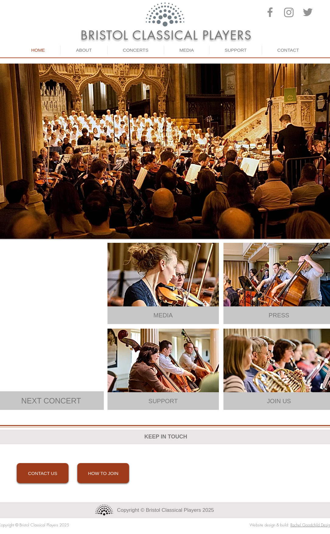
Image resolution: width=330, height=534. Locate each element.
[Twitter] (307, 12)
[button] (84, 50)
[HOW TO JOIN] (103, 473)
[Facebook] (270, 12)
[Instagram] (289, 12)
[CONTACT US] (42, 473)
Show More (51, 417)
